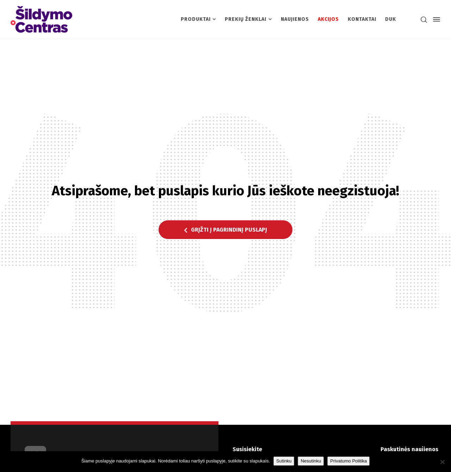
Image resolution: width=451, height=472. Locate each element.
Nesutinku (311, 461)
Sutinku (283, 461)
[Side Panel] (435, 19)
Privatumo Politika (348, 461)
